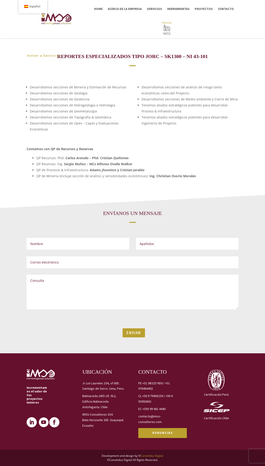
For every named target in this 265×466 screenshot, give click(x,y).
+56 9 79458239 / (154, 396)
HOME (98, 9)
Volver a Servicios (44, 55)
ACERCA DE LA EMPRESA (125, 9)
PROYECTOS (204, 9)
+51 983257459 (152, 383)
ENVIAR (133, 332)
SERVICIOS (154, 9)
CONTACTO (226, 9)
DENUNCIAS (162, 433)
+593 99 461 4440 (154, 409)
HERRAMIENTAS (178, 9)
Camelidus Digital (152, 456)
